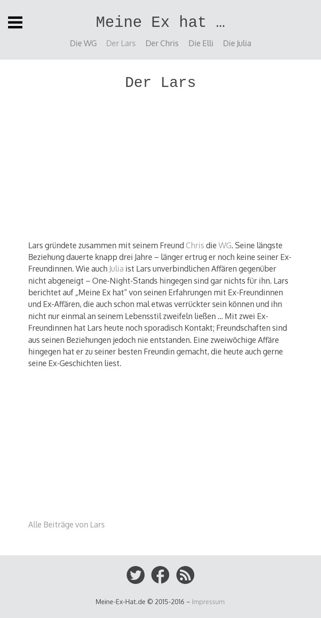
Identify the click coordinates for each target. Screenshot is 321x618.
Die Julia (237, 43)
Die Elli (201, 43)
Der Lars (121, 43)
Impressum (208, 601)
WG (224, 245)
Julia (116, 268)
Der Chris (162, 43)
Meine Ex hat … (160, 22)
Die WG (83, 43)
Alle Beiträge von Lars (66, 524)
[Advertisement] (160, 168)
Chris (195, 245)
